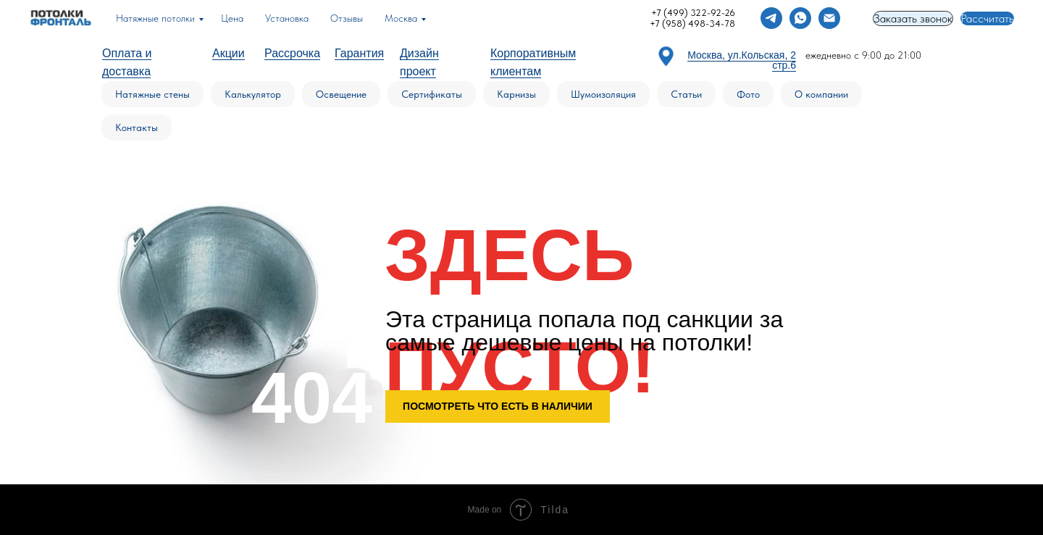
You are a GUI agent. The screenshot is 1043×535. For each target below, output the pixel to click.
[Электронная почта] (829, 18)
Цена (232, 18)
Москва (401, 18)
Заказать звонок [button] (913, 18)
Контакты (136, 127)
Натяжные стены (152, 94)
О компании (821, 94)
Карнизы (516, 94)
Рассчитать (987, 18)
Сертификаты (431, 94)
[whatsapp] (800, 18)
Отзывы (346, 18)
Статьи (686, 94)
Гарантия (359, 53)
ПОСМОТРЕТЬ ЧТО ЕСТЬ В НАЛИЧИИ (497, 406)
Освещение (341, 94)
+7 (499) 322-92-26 (693, 12)
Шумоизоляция (603, 94)
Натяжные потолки (155, 18)
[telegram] (771, 18)
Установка (287, 18)
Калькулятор (253, 94)
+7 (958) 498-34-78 (692, 23)
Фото (748, 94)
